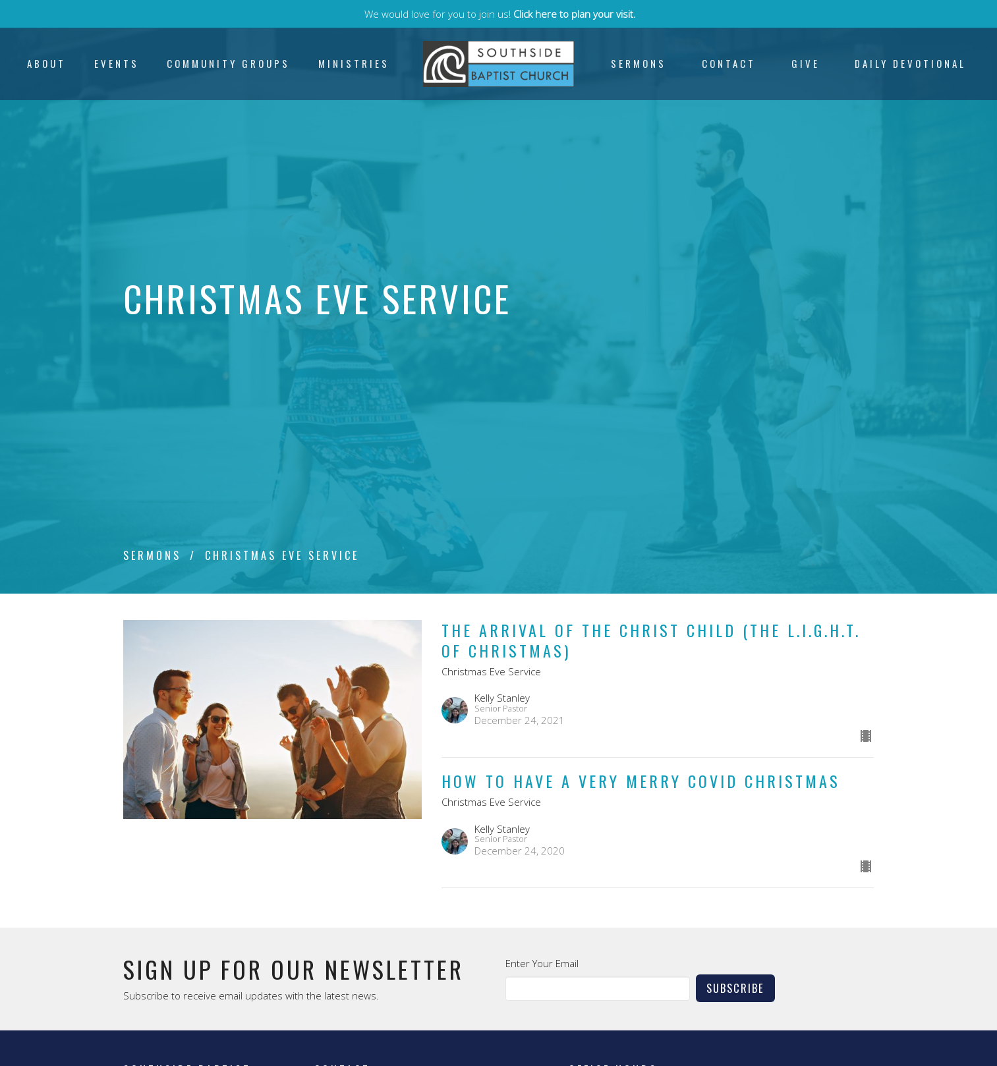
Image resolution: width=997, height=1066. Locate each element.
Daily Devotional (910, 63)
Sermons (638, 63)
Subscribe (735, 988)
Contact (729, 63)
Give (805, 63)
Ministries (353, 63)
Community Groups (228, 63)
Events (116, 63)
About (46, 63)
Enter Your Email (542, 963)
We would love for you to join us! (500, 13)
